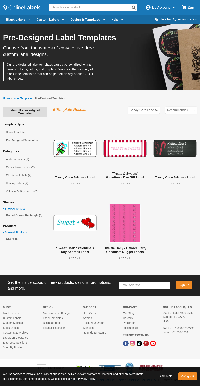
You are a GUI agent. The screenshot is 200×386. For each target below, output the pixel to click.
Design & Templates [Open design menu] (87, 19)
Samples (88, 327)
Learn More (166, 376)
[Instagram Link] (133, 343)
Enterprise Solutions (15, 342)
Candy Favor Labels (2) (20, 167)
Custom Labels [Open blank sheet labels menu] (50, 19)
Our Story (129, 313)
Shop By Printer (12, 347)
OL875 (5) (12, 238)
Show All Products (15, 232)
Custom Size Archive (15, 332)
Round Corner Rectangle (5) (24, 215)
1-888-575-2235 (185, 19)
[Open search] (133, 7)
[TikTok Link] (140, 343)
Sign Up (184, 285)
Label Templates (23, 98)
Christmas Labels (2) (18, 175)
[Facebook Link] (126, 343)
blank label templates (21, 74)
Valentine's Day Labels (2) (22, 191)
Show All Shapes (14, 208)
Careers (128, 318)
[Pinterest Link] (146, 343)
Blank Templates (16, 132)
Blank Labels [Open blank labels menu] (18, 19)
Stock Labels (11, 327)
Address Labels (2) (17, 159)
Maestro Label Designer (57, 313)
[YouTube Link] (153, 343)
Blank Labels (11, 313)
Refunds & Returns (94, 332)
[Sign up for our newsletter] (144, 285)
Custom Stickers (13, 322)
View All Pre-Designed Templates (25, 112)
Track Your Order (93, 322)
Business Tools (52, 322)
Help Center (90, 313)
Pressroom (129, 322)
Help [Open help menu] (117, 19)
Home (6, 98)
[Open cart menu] (188, 7)
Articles (87, 318)
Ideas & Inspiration (54, 327)
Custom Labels (12, 318)
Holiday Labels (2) (17, 183)
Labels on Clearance (15, 337)
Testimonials (130, 327)
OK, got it (187, 376)
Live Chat (163, 19)
